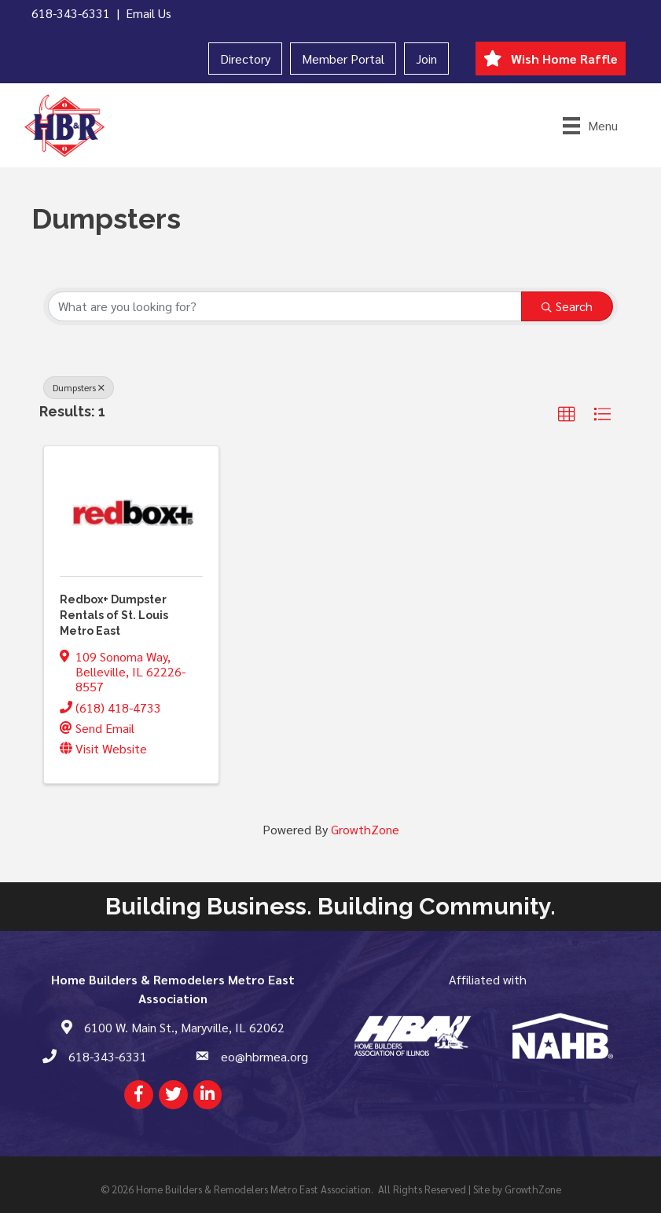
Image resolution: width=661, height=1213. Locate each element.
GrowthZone (365, 829)
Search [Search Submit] (567, 306)
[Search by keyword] (285, 306)
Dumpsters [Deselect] (79, 387)
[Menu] (590, 125)
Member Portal (343, 58)
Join (426, 58)
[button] (566, 415)
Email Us (148, 13)
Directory (245, 58)
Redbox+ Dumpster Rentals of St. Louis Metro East (114, 614)
